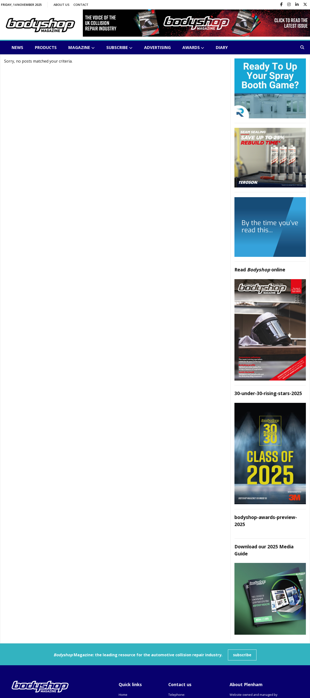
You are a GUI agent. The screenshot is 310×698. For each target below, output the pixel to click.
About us (62, 4)
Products (46, 47)
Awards (191, 47)
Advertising (157, 47)
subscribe (242, 654)
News (17, 47)
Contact (80, 4)
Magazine (79, 47)
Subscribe (117, 47)
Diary (222, 47)
